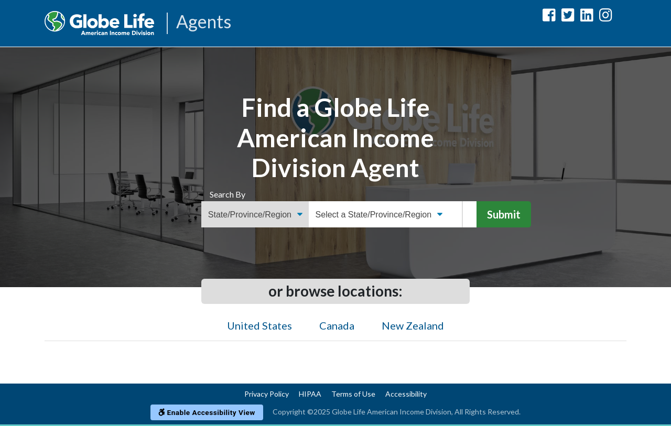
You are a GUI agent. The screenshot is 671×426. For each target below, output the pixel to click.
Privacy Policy (266, 393)
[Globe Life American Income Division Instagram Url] (605, 17)
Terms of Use (353, 393)
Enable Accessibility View (206, 412)
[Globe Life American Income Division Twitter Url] (568, 17)
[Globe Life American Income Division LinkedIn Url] (587, 17)
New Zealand (413, 325)
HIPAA (310, 393)
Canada (336, 325)
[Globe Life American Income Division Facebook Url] (549, 17)
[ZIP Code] (456, 214)
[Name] (470, 214)
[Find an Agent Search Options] (255, 214)
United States (259, 325)
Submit (504, 214)
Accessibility (406, 393)
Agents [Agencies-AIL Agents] (203, 22)
